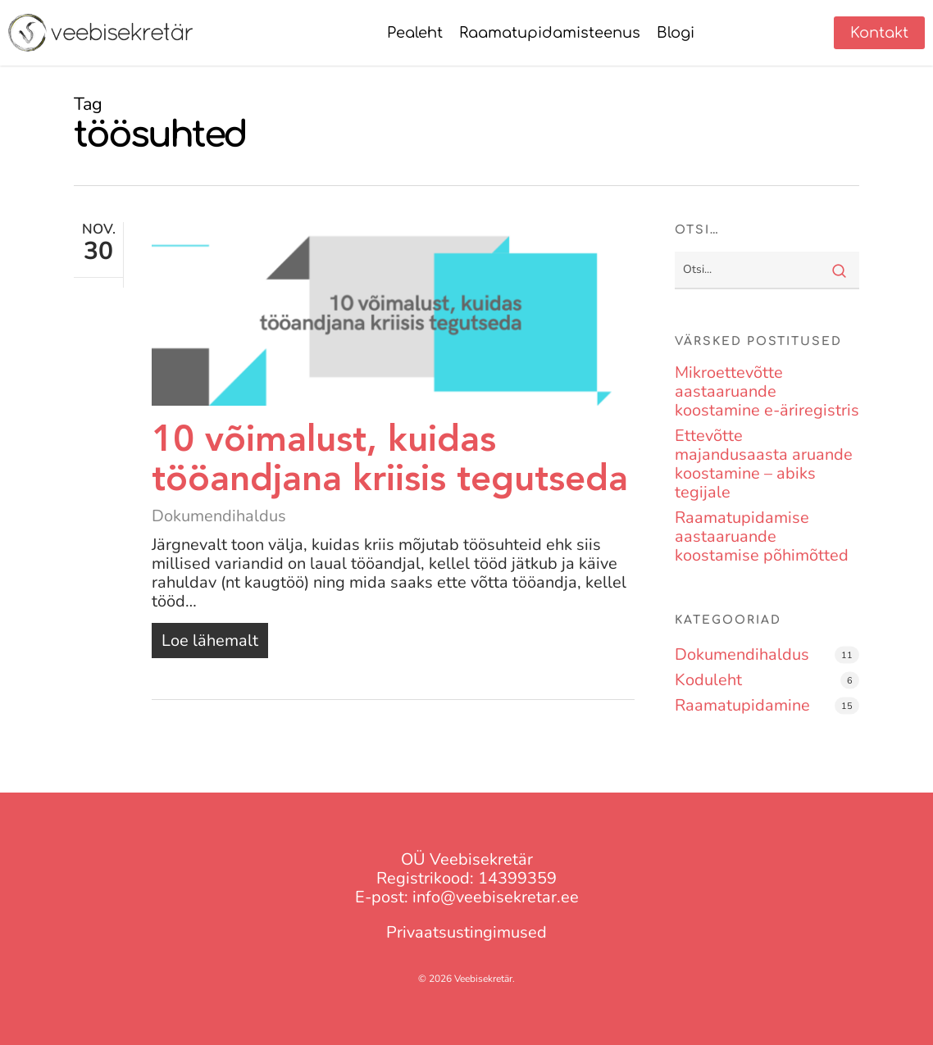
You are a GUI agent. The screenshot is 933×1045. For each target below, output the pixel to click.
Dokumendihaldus (219, 516)
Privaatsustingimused (466, 932)
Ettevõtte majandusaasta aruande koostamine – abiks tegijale (764, 464)
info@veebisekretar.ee (495, 897)
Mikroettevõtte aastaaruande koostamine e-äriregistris (767, 391)
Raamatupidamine (742, 705)
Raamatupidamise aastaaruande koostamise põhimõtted (762, 536)
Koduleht (708, 679)
